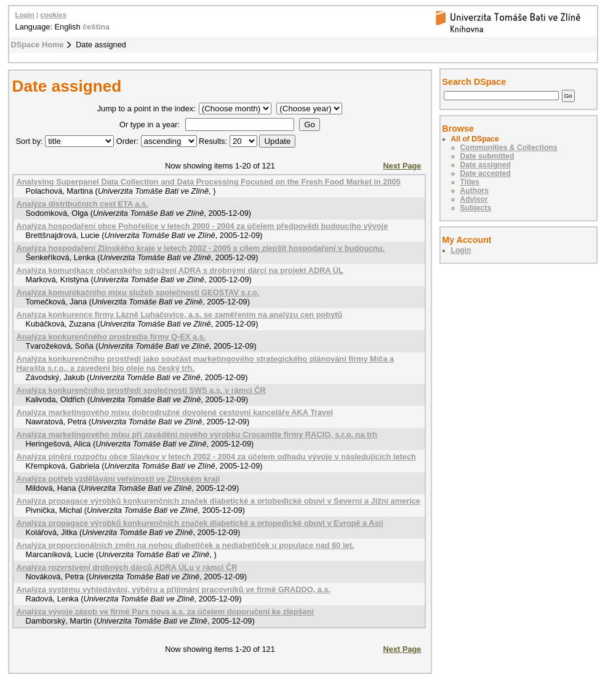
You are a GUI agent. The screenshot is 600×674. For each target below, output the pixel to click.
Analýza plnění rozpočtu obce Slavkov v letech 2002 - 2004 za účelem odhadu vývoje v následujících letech (216, 456)
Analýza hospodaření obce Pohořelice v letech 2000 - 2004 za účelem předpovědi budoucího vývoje (202, 226)
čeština (96, 26)
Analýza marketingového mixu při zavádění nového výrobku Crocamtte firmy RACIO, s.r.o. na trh (197, 434)
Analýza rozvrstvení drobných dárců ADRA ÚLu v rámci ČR (127, 567)
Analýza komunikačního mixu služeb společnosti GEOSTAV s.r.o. (138, 292)
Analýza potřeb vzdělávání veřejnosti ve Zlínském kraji (118, 478)
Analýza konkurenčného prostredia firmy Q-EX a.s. (111, 336)
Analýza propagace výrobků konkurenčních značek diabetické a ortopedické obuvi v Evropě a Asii (200, 523)
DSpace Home (37, 44)
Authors (474, 190)
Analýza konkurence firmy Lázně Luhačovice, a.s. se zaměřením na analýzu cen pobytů (180, 314)
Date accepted (485, 173)
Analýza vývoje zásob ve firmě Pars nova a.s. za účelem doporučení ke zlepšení (165, 611)
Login (24, 14)
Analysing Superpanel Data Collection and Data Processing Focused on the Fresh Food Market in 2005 (209, 181)
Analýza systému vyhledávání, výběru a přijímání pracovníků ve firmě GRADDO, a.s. (174, 589)
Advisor (474, 199)
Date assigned (485, 165)
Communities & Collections (509, 147)
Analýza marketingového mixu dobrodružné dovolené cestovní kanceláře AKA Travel (175, 412)
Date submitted (487, 156)
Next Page (402, 165)
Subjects (476, 208)
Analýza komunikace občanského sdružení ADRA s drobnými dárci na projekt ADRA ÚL (180, 270)
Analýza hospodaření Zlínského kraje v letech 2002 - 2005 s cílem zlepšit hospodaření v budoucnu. (201, 248)
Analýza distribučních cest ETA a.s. (82, 203)
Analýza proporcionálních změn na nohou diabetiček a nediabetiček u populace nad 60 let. (185, 545)
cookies (53, 14)
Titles (470, 182)
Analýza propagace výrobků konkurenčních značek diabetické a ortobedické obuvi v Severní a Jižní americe (218, 501)
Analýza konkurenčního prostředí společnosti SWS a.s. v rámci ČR (141, 390)
